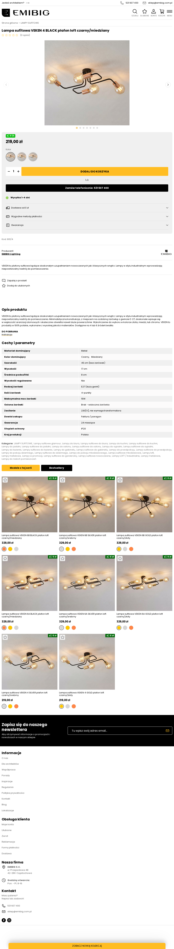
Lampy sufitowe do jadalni (36, 446)
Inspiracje (7, 781)
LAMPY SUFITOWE (30, 22)
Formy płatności (10, 847)
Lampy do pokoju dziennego (17, 452)
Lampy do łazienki (11, 449)
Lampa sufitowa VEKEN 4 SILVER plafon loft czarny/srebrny (24, 694)
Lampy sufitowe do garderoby (60, 455)
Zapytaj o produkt (17, 280)
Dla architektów (10, 763)
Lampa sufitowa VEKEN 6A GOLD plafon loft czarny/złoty (140, 615)
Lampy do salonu (61, 446)
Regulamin (8, 787)
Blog (4, 804)
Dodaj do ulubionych (18, 285)
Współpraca (8, 769)
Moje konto (8, 824)
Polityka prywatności (13, 793)
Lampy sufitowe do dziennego (51, 452)
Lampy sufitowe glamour (47, 443)
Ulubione (7, 830)
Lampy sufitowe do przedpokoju (154, 449)
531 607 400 (132, 2)
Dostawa (7, 853)
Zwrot (5, 836)
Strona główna (10, 22)
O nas (5, 758)
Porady (6, 775)
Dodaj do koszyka (95, 171)
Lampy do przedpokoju (122, 449)
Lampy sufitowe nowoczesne (95, 455)
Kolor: (8, 149)
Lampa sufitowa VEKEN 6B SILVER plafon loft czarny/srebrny (82, 536)
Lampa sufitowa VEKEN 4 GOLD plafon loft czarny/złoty (81, 694)
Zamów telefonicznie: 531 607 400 (87, 188)
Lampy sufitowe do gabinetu (92, 449)
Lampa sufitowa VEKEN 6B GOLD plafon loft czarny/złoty (140, 536)
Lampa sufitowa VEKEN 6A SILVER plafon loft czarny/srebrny (82, 615)
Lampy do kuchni (118, 443)
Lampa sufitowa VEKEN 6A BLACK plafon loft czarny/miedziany (25, 615)
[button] (8, 171)
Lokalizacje (8, 810)
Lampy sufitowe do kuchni (143, 443)
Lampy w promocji (32, 455)
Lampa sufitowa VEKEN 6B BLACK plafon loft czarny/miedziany (25, 536)
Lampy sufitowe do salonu (86, 446)
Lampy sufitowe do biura (94, 443)
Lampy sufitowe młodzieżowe (124, 452)
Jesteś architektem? (13, 2)
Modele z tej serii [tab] (21, 468)
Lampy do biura (70, 443)
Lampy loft (148, 452)
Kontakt (6, 798)
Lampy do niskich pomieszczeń (19, 459)
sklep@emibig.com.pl (160, 2)
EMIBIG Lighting (11, 254)
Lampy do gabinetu (64, 449)
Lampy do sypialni (112, 446)
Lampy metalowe (11, 455)
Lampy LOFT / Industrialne (126, 455)
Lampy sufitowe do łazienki (37, 449)
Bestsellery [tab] (56, 468)
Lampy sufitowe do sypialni (138, 446)
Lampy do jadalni (11, 446)
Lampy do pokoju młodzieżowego (88, 452)
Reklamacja (8, 841)
